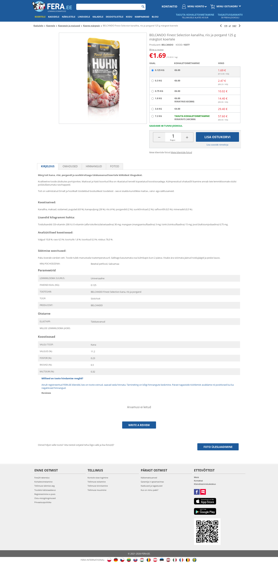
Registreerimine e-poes (44, 494)
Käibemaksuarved (149, 477)
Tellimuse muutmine (97, 490)
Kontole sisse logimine (98, 477)
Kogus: (173, 140)
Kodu (129, 16)
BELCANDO (167, 44)
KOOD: (179, 44)
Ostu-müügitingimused (45, 498)
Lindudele (84, 16)
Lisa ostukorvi (217, 137)
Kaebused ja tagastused (151, 485)
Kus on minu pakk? (149, 490)
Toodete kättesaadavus (45, 490)
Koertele (40, 16)
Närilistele (68, 16)
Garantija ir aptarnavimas (152, 481)
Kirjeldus (47, 166)
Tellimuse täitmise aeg (44, 485)
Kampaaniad (142, 16)
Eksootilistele (114, 16)
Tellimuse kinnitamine (98, 485)
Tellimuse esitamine (97, 481)
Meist (196, 477)
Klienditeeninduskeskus (205, 484)
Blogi (155, 16)
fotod (114, 166)
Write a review (156, 49)
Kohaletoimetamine (43, 481)
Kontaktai (198, 480)
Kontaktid (169, 6)
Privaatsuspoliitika (42, 502)
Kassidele (53, 16)
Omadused (70, 166)
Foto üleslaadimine (218, 447)
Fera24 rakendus (41, 477)
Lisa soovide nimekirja (217, 144)
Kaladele (98, 16)
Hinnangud (94, 166)
